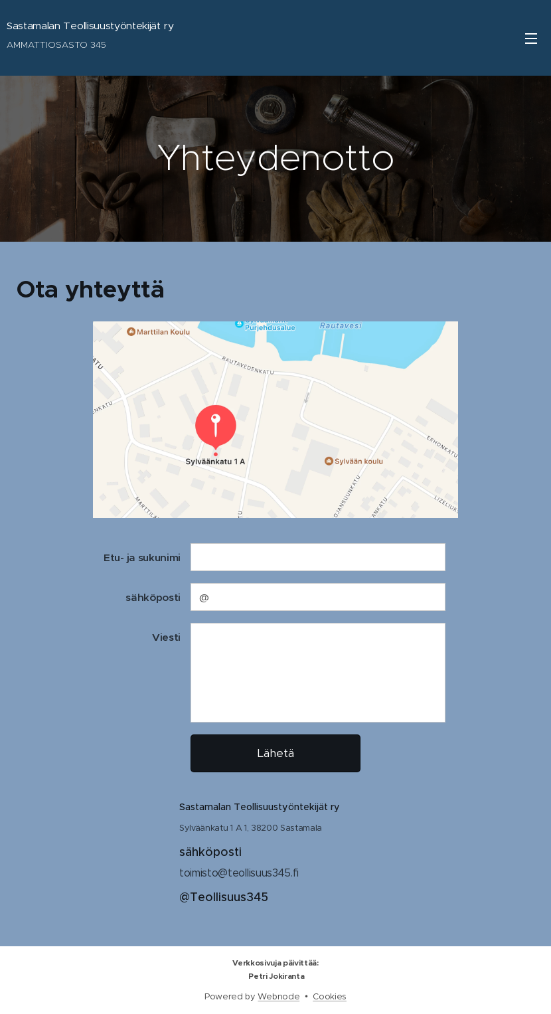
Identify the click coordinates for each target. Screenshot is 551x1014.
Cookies (330, 996)
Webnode (278, 996)
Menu (531, 38)
